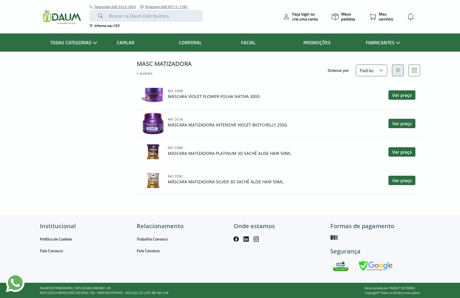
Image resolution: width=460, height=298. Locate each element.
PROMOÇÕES (317, 42)
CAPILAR (125, 42)
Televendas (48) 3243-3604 (112, 7)
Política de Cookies (56, 239)
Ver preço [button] (402, 95)
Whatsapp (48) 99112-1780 (163, 7)
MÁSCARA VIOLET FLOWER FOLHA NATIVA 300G (214, 96)
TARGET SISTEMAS (402, 288)
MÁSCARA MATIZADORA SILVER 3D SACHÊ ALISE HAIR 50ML (225, 181)
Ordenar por (338, 70)
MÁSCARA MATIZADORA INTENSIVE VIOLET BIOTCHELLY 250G (227, 125)
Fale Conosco (51, 251)
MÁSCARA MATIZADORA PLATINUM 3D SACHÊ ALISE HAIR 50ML (229, 153)
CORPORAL (190, 42)
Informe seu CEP (104, 25)
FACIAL (248, 42)
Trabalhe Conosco (152, 239)
